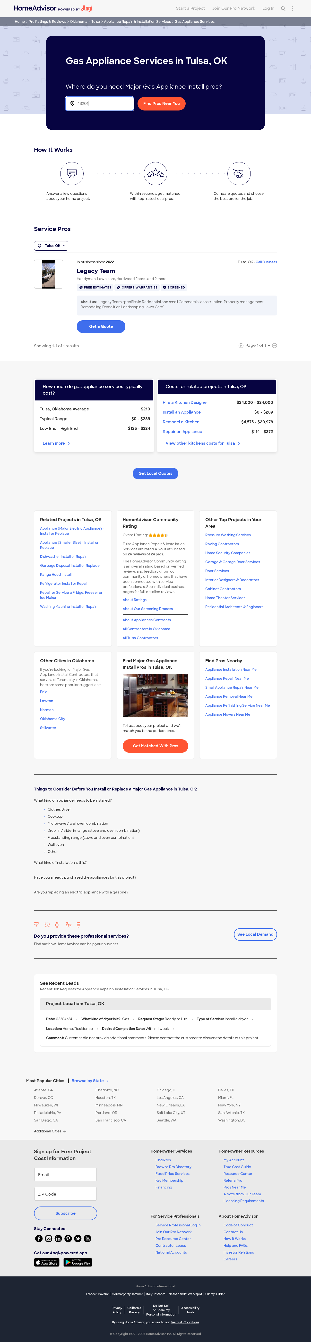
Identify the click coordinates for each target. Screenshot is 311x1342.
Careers (230, 1259)
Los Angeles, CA (170, 1098)
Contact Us (233, 1232)
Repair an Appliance (182, 431)
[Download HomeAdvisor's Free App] (48, 1262)
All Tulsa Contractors (140, 638)
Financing (164, 1187)
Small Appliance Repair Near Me (232, 687)
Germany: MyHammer (127, 1294)
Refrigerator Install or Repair (64, 583)
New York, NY (229, 1105)
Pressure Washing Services (228, 535)
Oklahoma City (52, 719)
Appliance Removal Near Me (228, 696)
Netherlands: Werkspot (185, 1294)
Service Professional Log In (178, 1225)
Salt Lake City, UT (171, 1113)
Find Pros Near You (161, 103)
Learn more (57, 443)
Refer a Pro (233, 1180)
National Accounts (171, 1252)
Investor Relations (239, 1252)
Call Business (266, 262)
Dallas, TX (226, 1090)
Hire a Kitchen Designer (185, 402)
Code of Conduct (238, 1225)
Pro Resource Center (173, 1239)
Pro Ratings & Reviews (47, 21)
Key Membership (169, 1180)
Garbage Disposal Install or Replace (70, 565)
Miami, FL (225, 1098)
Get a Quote (101, 326)
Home (20, 21)
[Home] (53, 8)
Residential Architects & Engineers (234, 607)
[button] (155, 1078)
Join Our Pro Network (233, 8)
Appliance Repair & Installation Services (137, 21)
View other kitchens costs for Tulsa (203, 443)
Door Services (217, 571)
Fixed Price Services (173, 1174)
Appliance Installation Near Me (231, 669)
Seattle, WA (166, 1120)
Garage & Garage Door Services (232, 562)
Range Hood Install (55, 574)
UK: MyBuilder (215, 1294)
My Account (234, 1160)
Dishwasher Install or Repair (63, 556)
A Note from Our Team (242, 1194)
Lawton (46, 701)
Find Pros (163, 1160)
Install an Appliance (182, 412)
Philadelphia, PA (47, 1113)
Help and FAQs (236, 1245)
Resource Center (238, 1174)
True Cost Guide (237, 1167)
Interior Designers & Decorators (232, 580)
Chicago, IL (166, 1090)
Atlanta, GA (43, 1090)
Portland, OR (106, 1113)
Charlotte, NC (107, 1090)
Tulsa (95, 21)
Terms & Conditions (185, 1322)
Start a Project (190, 8)
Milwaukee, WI (46, 1105)
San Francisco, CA (110, 1120)
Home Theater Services (225, 598)
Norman (47, 710)
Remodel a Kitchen (181, 422)
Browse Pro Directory (173, 1167)
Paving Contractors (222, 544)
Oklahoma (78, 21)
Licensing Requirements (244, 1201)
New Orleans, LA (171, 1105)
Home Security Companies (227, 553)
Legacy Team (96, 271)
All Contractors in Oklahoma (146, 629)
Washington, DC (231, 1120)
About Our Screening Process (148, 609)
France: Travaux (97, 1294)
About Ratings (135, 600)
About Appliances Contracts (147, 620)
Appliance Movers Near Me (227, 714)
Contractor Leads (171, 1245)
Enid (43, 692)
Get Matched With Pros (155, 745)
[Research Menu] (292, 8)
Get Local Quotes (155, 473)
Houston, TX (105, 1098)
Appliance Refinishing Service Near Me (237, 705)
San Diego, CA (46, 1120)
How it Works (235, 1239)
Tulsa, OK (51, 246)
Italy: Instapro (155, 1294)
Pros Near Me (235, 1187)
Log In (268, 8)
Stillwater (48, 728)
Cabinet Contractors (223, 589)
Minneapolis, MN (109, 1105)
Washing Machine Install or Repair (68, 606)
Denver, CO (43, 1098)
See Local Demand (255, 934)
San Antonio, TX (231, 1113)
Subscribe (66, 1213)
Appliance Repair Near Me (227, 678)
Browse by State (91, 1080)
